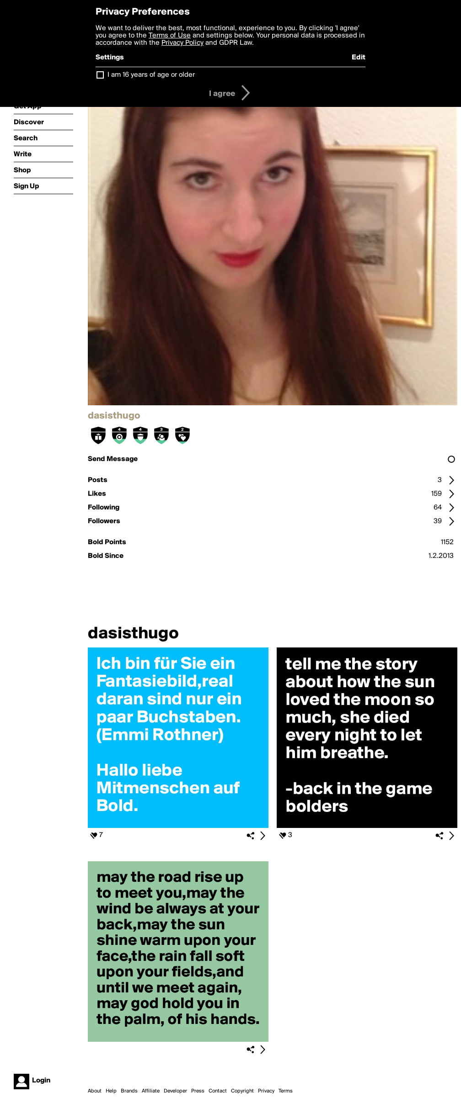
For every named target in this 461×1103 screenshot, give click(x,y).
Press (197, 1091)
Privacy (266, 1091)
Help (111, 1091)
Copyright (242, 1091)
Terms (286, 1091)
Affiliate (151, 1091)
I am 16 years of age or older (151, 75)
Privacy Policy (182, 43)
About (95, 1091)
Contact (218, 1091)
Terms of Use (170, 35)
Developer (175, 1091)
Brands (129, 1091)
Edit (358, 57)
